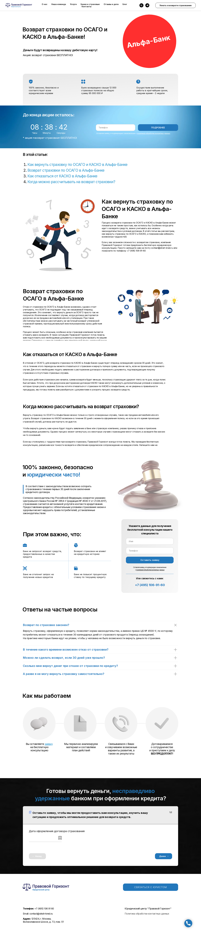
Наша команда (58, 4)
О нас (44, 4)
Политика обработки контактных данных (147, 913)
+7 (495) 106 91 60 (38, 908)
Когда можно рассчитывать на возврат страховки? (71, 182)
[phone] (115, 127)
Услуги (73, 4)
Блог (125, 4)
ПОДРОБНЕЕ (158, 127)
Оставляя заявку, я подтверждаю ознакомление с (133, 133)
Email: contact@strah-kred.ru (38, 913)
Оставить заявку (149, 560)
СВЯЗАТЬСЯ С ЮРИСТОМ (150, 887)
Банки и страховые (90, 4)
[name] (150, 541)
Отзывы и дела (111, 4)
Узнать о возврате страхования (175, 5)
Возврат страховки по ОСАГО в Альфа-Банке (66, 170)
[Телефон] (141, 5)
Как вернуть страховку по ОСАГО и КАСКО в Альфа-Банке (77, 164)
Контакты (86, 6)
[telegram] (147, 5)
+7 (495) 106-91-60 (150, 585)
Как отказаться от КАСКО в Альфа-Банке (62, 176)
